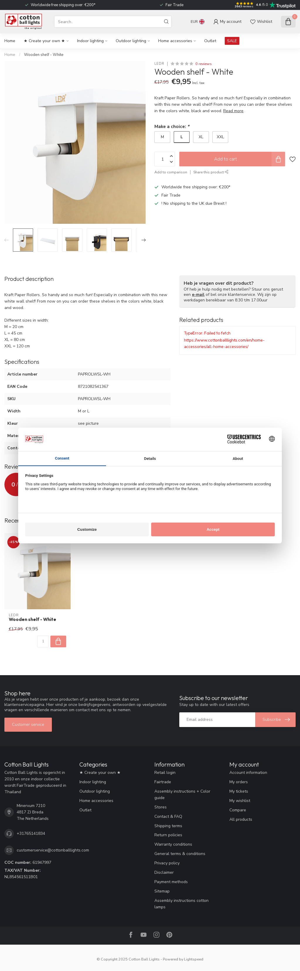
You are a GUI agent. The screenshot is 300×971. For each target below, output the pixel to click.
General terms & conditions (179, 853)
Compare (237, 810)
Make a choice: (171, 126)
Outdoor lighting (131, 41)
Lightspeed (193, 959)
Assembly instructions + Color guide (182, 795)
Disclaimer (164, 872)
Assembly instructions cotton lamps (181, 904)
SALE (232, 41)
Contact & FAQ (168, 816)
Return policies (168, 835)
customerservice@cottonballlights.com (53, 850)
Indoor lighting (90, 41)
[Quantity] (43, 641)
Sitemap (162, 891)
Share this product (211, 172)
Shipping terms (168, 826)
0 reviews (203, 63)
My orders (238, 782)
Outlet (210, 41)
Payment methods (171, 882)
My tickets (238, 791)
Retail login (164, 772)
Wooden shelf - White (44, 54)
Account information (248, 772)
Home (9, 41)
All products (240, 819)
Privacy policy (167, 863)
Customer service (28, 724)
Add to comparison (170, 172)
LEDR (159, 63)
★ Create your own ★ (44, 41)
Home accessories (175, 41)
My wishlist (239, 800)
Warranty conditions (173, 844)
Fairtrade (162, 782)
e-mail (198, 294)
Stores (160, 807)
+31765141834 (31, 833)
